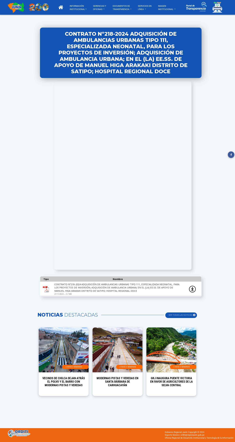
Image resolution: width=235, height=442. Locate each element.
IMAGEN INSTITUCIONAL (167, 7)
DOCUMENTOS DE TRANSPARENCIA (122, 7)
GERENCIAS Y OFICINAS (100, 7)
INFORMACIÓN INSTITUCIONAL (78, 7)
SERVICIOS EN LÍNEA (146, 7)
